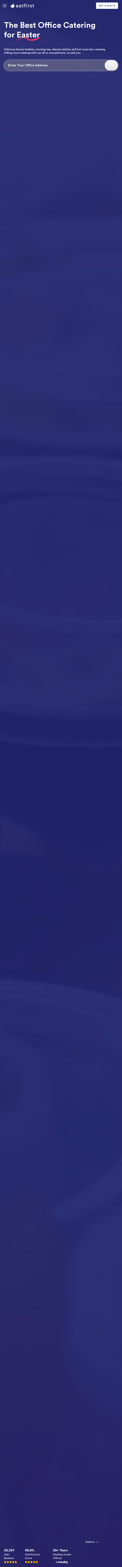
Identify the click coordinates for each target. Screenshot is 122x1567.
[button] (4, 5)
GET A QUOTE (107, 6)
